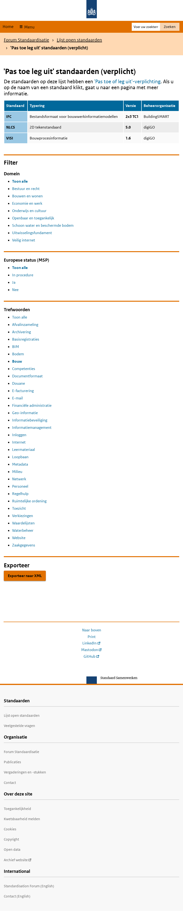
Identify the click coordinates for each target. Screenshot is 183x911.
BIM (15, 346)
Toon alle (20, 181)
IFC (8, 116)
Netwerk (19, 478)
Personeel (20, 486)
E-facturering (23, 390)
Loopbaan (20, 456)
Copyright (11, 839)
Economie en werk (27, 203)
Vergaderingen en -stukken (25, 772)
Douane (18, 383)
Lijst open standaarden (79, 40)
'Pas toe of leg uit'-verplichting (127, 81)
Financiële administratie (32, 405)
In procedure (22, 275)
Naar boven (91, 630)
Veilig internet (23, 240)
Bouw (17, 361)
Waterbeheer (22, 530)
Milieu (17, 471)
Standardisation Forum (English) (29, 886)
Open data (12, 849)
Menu (28, 27)
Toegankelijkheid (17, 808)
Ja (13, 282)
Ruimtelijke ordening (29, 501)
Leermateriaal (23, 449)
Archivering (21, 331)
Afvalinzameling (25, 324)
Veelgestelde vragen (19, 725)
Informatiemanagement (32, 427)
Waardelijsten (23, 523)
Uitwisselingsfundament (32, 232)
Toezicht (19, 508)
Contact (10, 782)
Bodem (18, 353)
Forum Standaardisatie (26, 40)
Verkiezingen (22, 515)
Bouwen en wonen (27, 196)
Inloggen (19, 434)
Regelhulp (20, 493)
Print (92, 636)
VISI (9, 138)
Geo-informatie (25, 412)
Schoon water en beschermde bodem (43, 225)
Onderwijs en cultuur (29, 210)
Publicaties (12, 762)
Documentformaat (27, 376)
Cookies (10, 829)
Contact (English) (17, 896)
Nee (15, 289)
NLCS (10, 127)
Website (18, 537)
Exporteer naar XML (25, 575)
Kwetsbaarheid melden (22, 819)
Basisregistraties (25, 339)
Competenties (23, 368)
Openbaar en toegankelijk (33, 218)
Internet (19, 442)
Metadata (20, 464)
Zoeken (170, 26)
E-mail (17, 398)
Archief (18, 860)
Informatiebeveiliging (29, 420)
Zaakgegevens (23, 545)
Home (8, 26)
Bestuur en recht (26, 188)
